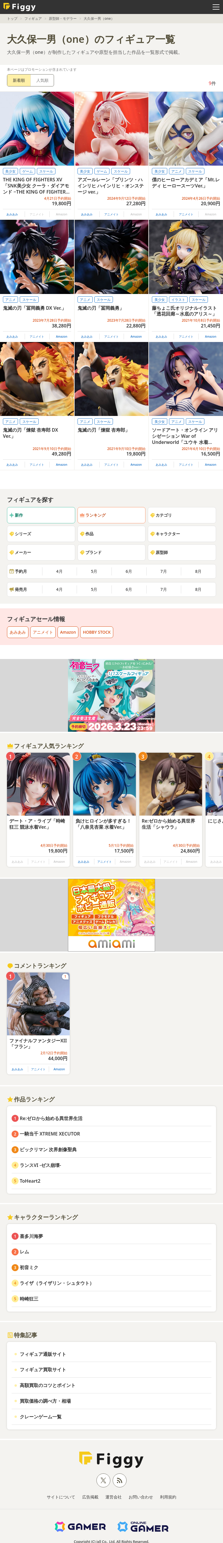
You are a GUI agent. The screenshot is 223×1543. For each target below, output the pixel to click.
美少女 (10, 171)
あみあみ (12, 214)
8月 (198, 571)
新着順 (19, 80)
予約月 (18, 571)
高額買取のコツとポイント (47, 1385)
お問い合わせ (141, 1497)
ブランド (91, 552)
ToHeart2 (30, 1181)
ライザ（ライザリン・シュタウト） (57, 1283)
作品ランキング (31, 1099)
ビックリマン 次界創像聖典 (48, 1149)
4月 (59, 571)
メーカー (20, 552)
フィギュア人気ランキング (45, 746)
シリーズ (20, 533)
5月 (94, 571)
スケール (46, 171)
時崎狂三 (29, 1299)
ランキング (93, 515)
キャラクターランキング (42, 1217)
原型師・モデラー (63, 18)
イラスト (178, 299)
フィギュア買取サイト (43, 1369)
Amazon (61, 336)
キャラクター (165, 533)
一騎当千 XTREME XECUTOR (50, 1134)
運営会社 (113, 1497)
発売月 (18, 589)
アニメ (176, 171)
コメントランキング (36, 966)
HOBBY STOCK (97, 632)
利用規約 (168, 1497)
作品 (86, 533)
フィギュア (33, 18)
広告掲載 (90, 1497)
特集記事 (22, 1335)
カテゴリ (161, 515)
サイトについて (61, 1497)
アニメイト (111, 214)
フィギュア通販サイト (43, 1354)
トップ (12, 18)
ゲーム (27, 171)
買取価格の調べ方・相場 (45, 1401)
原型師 (159, 552)
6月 (129, 571)
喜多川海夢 (31, 1236)
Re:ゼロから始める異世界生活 (51, 1118)
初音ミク (29, 1267)
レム (24, 1251)
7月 (164, 571)
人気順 (42, 80)
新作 (16, 515)
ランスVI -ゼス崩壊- (40, 1165)
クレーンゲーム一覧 (41, 1416)
